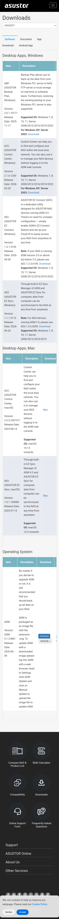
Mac (45, 409)
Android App (26, 45)
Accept (22, 912)
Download (33, 134)
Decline (8, 912)
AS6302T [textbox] (9, 25)
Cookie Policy (40, 904)
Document (26, 39)
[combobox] (29, 26)
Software (10, 39)
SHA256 (45, 641)
